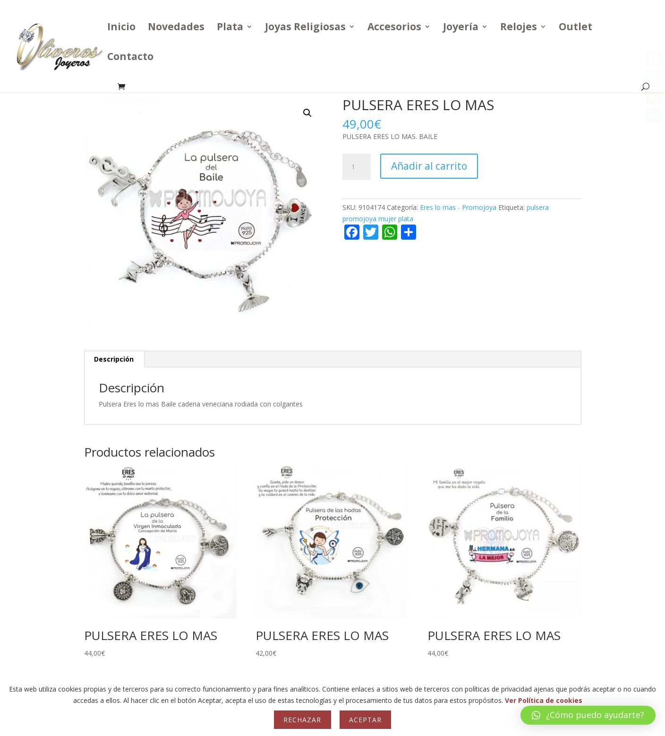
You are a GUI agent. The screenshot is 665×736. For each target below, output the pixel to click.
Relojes (518, 28)
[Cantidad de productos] (356, 167)
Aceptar (365, 719)
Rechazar (302, 719)
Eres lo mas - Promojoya (458, 207)
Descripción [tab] (114, 359)
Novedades (176, 28)
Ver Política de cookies (543, 700)
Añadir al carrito (429, 166)
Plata (230, 28)
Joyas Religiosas (305, 28)
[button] (307, 112)
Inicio (121, 28)
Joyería (460, 28)
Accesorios (394, 28)
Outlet (575, 28)
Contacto (130, 58)
